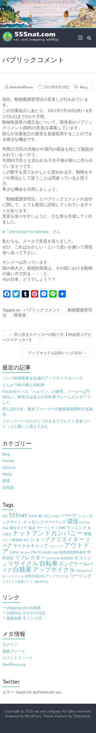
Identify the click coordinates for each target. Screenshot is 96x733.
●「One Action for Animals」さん (31, 231)
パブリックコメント (42, 309)
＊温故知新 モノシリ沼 (22, 618)
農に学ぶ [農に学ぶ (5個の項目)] (44, 516)
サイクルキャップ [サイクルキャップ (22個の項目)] (30, 546)
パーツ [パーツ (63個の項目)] (69, 515)
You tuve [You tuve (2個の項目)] (25, 552)
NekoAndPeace (21, 87)
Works (7, 474)
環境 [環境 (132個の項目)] (72, 521)
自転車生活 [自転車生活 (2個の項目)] (41, 581)
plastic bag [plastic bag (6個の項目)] (50, 552)
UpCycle (8, 467)
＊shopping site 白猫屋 (21, 607)
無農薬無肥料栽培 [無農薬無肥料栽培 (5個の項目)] (72, 552)
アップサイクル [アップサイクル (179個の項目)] (54, 569)
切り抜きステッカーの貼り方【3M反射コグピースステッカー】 (47, 337)
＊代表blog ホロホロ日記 (23, 612)
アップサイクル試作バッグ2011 (57, 352)
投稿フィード (13, 651)
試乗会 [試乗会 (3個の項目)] (14, 552)
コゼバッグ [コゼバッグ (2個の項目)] (56, 546)
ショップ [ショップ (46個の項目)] (39, 539)
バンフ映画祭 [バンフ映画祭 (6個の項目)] (12, 539)
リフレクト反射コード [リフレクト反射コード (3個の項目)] (17, 581)
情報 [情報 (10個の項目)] (87, 533)
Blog (83, 87)
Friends (8, 460)
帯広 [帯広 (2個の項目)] (26, 540)
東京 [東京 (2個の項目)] (5, 516)
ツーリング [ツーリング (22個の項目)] (81, 576)
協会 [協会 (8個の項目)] (32, 527)
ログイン (10, 644)
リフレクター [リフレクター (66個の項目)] (30, 557)
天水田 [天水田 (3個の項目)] (32, 516)
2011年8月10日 (56, 87)
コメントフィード (17, 657)
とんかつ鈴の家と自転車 (23, 384)
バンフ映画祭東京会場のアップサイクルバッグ (42, 378)
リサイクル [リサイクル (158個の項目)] (23, 563)
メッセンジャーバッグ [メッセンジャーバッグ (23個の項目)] (44, 522)
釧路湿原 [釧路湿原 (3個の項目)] (67, 558)
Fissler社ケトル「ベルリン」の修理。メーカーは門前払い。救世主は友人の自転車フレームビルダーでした (46, 397)
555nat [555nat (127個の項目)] (18, 515)
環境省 (20, 315)
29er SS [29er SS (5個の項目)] (36, 552)
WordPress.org (13, 664)
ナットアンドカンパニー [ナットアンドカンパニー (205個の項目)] (48, 533)
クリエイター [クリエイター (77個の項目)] (67, 539)
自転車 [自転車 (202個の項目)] (48, 563)
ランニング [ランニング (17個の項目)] (76, 527)
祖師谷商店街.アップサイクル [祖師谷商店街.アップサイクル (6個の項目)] (47, 576)
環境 (6, 480)
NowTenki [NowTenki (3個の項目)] (53, 558)
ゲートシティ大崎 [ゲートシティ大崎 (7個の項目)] (51, 527)
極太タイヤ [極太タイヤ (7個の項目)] (18, 527)
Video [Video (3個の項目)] (56, 516)
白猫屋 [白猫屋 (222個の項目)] (22, 569)
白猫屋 (8, 487)
